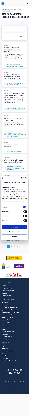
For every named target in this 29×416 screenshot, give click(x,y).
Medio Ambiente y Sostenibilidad (10, 312)
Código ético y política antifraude (10, 307)
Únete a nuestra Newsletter (14, 371)
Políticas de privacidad (8, 331)
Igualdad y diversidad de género (10, 310)
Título (5, 28)
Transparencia (5, 305)
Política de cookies (7, 336)
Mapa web (4, 329)
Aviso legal (5, 334)
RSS (3, 353)
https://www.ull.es (19, 266)
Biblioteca (4, 293)
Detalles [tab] (14, 182)
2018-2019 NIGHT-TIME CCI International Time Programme (15, 65)
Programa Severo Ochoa (8, 320)
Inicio (3, 9)
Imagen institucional (7, 351)
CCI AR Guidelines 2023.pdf (14, 151)
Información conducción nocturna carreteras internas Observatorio (15, 168)
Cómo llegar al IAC (7, 288)
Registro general (6, 295)
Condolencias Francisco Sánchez (11, 360)
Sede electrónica (6, 356)
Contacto (4, 285)
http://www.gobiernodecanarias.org (7, 266)
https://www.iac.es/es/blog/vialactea (23, 381)
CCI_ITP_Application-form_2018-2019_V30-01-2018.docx (16, 84)
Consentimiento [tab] (6, 182)
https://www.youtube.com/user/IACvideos (17, 381)
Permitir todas (14, 227)
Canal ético (5, 358)
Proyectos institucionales (8, 315)
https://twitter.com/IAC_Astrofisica (5, 381)
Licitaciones (5, 348)
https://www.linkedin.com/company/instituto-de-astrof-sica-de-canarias (14, 381)
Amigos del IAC (6, 322)
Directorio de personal (8, 290)
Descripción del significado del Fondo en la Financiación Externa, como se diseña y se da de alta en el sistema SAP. (16, 134)
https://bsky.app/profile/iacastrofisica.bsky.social (20, 381)
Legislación (5, 302)
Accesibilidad (5, 339)
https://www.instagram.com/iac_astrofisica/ (11, 381)
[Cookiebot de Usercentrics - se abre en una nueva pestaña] (21, 178)
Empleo (4, 346)
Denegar (14, 236)
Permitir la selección (14, 231)
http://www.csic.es (14, 275)
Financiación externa (7, 317)
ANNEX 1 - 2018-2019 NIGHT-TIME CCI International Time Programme (16, 109)
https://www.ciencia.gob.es (14, 258)
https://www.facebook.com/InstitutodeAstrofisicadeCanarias (8, 381)
